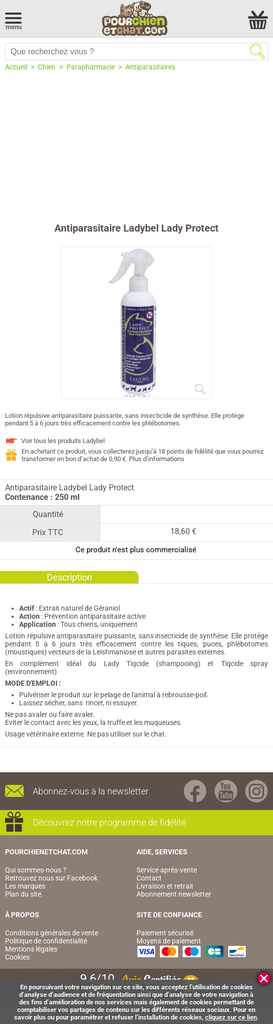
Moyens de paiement (168, 941)
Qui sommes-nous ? (35, 870)
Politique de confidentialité (46, 941)
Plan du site (23, 894)
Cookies (17, 957)
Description (69, 577)
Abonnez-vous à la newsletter (91, 791)
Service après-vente (166, 870)
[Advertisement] (136, 146)
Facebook (195, 791)
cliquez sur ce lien (231, 1017)
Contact (149, 878)
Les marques (25, 886)
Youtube (226, 791)
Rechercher (257, 51)
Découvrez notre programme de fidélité (109, 822)
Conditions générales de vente (51, 933)
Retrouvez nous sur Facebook (51, 878)
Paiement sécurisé (164, 933)
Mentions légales (31, 949)
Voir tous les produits (63, 441)
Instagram (256, 791)
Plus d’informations (156, 459)
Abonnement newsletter (173, 894)
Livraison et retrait (164, 886)
